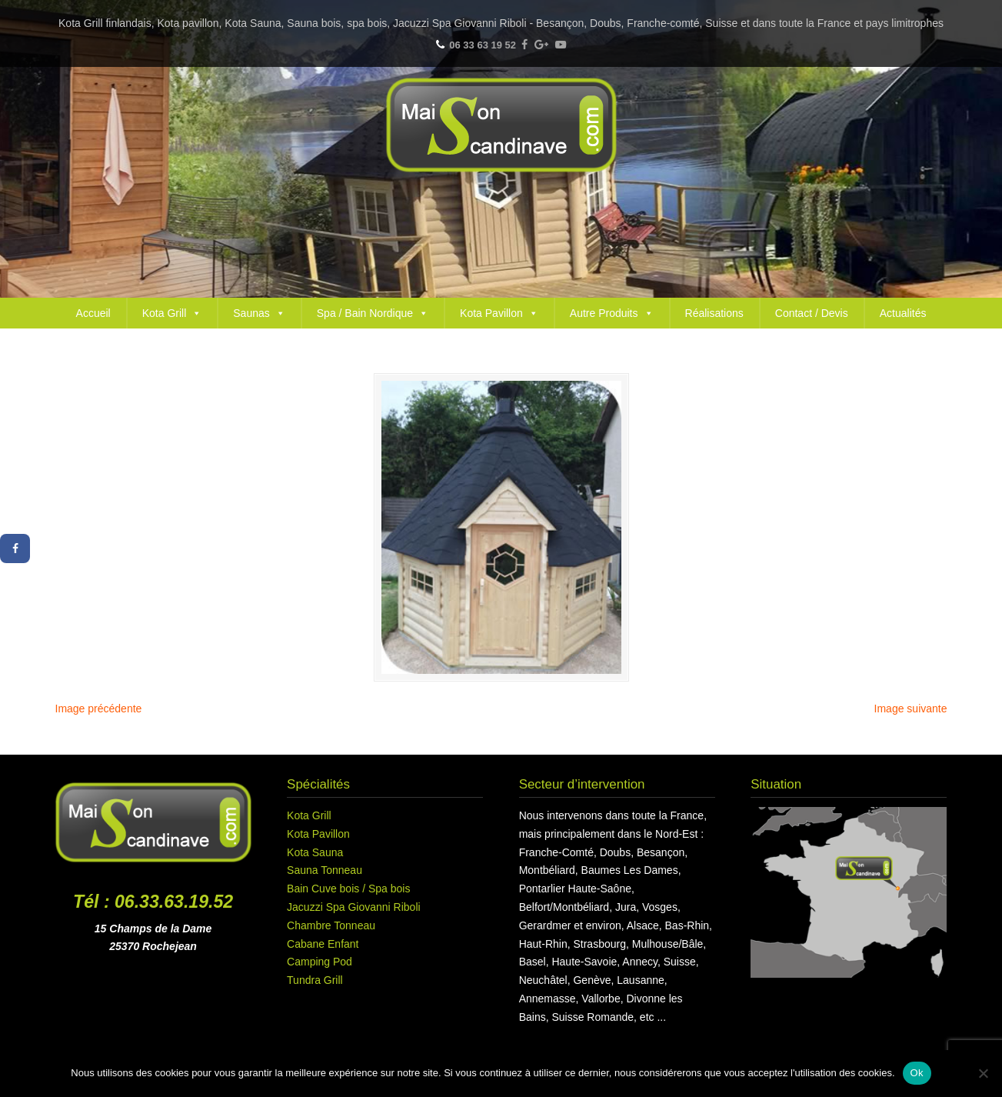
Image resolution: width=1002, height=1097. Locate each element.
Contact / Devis (811, 313)
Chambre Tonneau (331, 925)
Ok (917, 1073)
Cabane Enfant (322, 944)
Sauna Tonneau (324, 870)
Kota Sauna (315, 852)
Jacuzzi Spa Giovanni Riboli (354, 907)
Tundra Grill (315, 980)
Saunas (259, 313)
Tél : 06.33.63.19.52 (153, 902)
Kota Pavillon (499, 313)
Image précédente (98, 708)
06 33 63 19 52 (482, 45)
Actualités (903, 313)
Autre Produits (612, 313)
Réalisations (714, 313)
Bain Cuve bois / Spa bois (348, 888)
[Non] (982, 1073)
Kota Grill (172, 313)
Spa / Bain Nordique (372, 313)
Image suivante (910, 708)
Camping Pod (319, 961)
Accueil (93, 313)
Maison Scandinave (501, 125)
